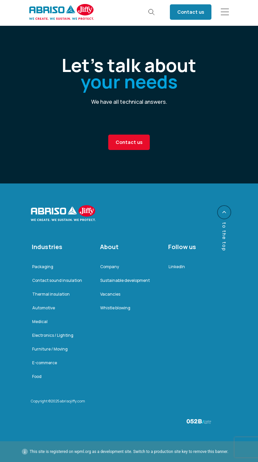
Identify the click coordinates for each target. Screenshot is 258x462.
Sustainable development (125, 280)
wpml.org (82, 451)
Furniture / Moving (50, 349)
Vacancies (110, 294)
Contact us (190, 12)
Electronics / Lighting (52, 335)
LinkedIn (177, 267)
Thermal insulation (51, 294)
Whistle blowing (115, 308)
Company (109, 267)
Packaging (42, 267)
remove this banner (210, 451)
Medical (40, 321)
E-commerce (44, 363)
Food (37, 376)
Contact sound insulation (57, 280)
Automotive (43, 308)
